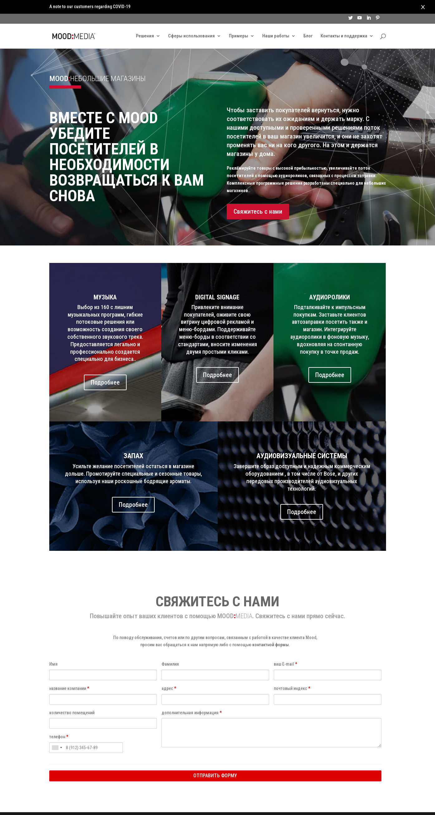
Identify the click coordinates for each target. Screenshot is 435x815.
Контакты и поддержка (344, 23)
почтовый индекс (292, 674)
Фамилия (170, 650)
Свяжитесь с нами (258, 197)
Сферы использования (191, 23)
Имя (53, 650)
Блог (308, 23)
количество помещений (71, 698)
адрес (169, 674)
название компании (69, 674)
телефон (58, 722)
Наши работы (275, 23)
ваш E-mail (285, 650)
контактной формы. (271, 630)
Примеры (238, 23)
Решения (145, 23)
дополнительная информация (192, 698)
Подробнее (105, 368)
